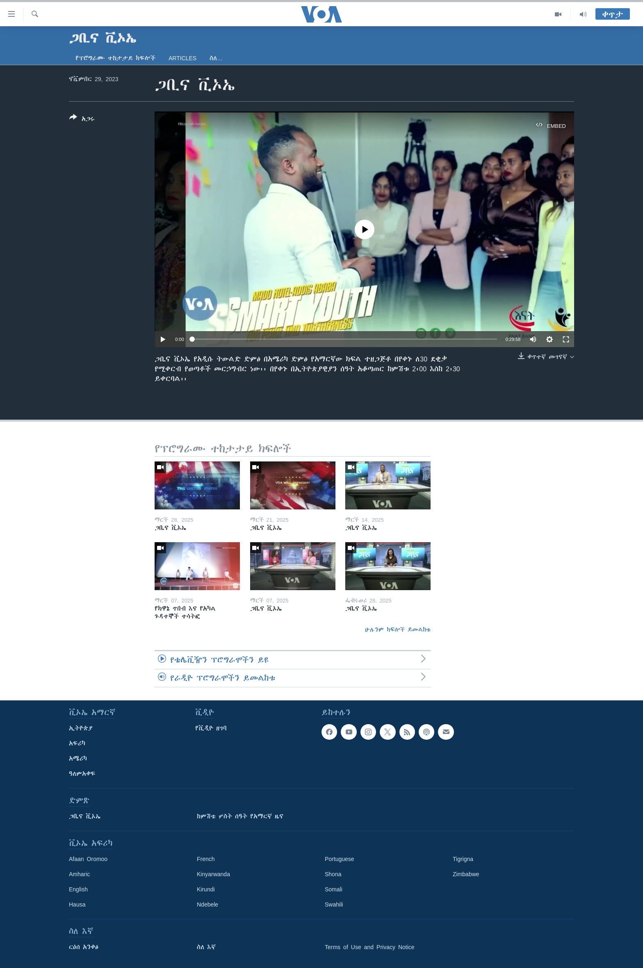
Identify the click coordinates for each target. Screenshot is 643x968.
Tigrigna (463, 859)
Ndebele (207, 904)
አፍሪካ (77, 743)
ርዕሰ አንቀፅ (83, 947)
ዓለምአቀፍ (82, 773)
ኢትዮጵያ (81, 728)
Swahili (334, 904)
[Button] (82, 119)
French (206, 859)
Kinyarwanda (213, 874)
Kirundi (206, 889)
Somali (333, 889)
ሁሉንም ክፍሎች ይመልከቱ (398, 629)
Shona (333, 874)
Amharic (79, 874)
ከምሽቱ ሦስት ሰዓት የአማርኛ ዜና (240, 816)
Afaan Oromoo (88, 859)
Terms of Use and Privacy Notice (370, 947)
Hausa (77, 904)
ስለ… (216, 58)
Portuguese (339, 859)
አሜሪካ (78, 758)
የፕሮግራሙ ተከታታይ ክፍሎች (115, 58)
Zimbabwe (466, 874)
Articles (182, 58)
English (78, 889)
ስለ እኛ (206, 947)
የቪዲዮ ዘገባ (211, 728)
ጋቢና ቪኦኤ (84, 816)
